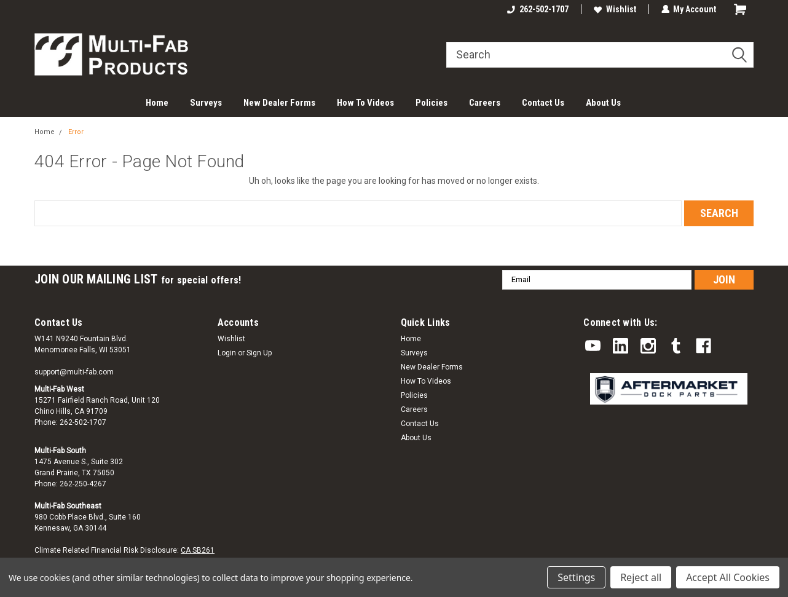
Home (157, 102)
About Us (603, 102)
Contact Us (543, 102)
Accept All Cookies (728, 577)
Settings (576, 577)
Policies (431, 102)
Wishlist (614, 9)
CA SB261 (198, 550)
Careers (484, 102)
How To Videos (365, 102)
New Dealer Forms (279, 102)
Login (227, 353)
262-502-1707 (537, 9)
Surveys (206, 102)
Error (76, 132)
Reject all (640, 577)
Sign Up (259, 353)
